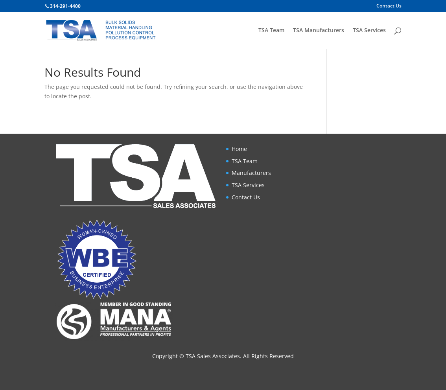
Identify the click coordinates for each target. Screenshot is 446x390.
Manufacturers (251, 173)
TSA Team (271, 31)
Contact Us (389, 6)
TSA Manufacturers (318, 31)
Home (239, 149)
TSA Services (369, 31)
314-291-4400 (65, 6)
